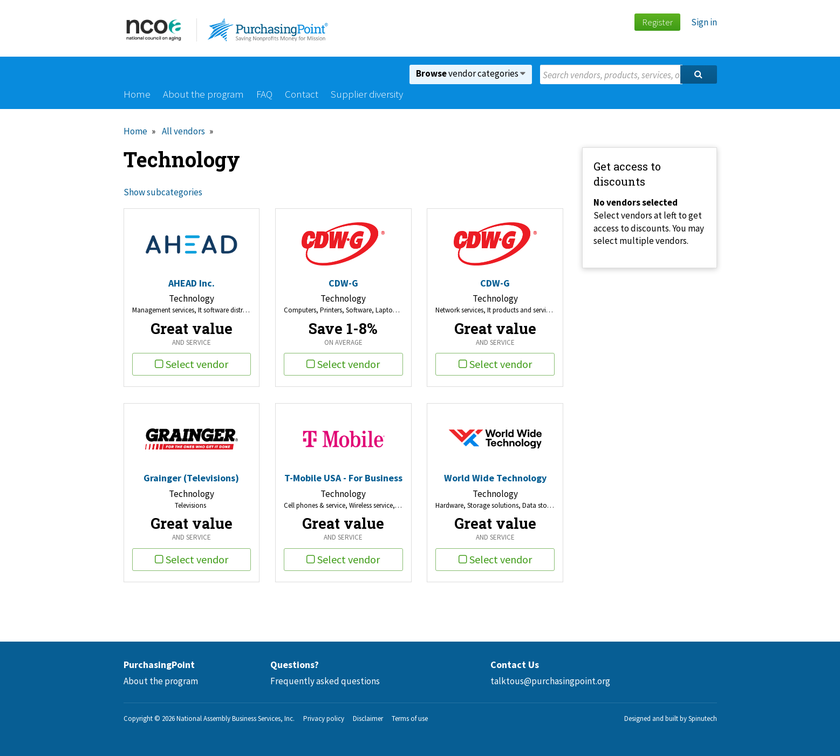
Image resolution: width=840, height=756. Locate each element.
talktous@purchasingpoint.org (550, 681)
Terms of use (410, 718)
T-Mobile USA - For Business (343, 478)
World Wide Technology (495, 478)
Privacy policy (323, 718)
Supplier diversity (367, 93)
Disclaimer (368, 718)
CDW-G (343, 283)
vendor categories (470, 73)
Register (657, 22)
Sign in (704, 22)
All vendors (183, 131)
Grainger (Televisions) (191, 478)
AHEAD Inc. (191, 283)
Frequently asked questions (325, 681)
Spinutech (702, 718)
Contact (301, 93)
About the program (203, 93)
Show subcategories (163, 192)
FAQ (264, 93)
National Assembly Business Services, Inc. (235, 718)
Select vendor (191, 364)
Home (137, 93)
